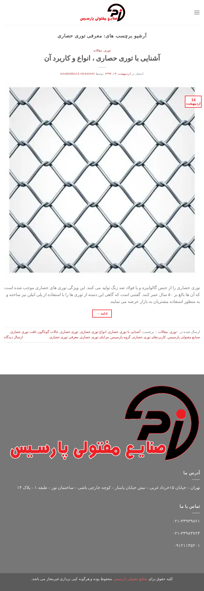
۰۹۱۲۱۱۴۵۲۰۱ (187, 545)
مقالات (97, 50)
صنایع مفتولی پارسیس (184, 337)
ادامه (102, 313)
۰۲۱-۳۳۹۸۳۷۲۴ (186, 533)
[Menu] (197, 12)
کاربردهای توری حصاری (149, 337)
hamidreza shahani (77, 73)
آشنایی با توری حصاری (124, 332)
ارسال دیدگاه (13, 337)
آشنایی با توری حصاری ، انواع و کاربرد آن (102, 58)
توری (107, 50)
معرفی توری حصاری (63, 337)
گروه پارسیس (120, 337)
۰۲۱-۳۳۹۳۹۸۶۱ (186, 521)
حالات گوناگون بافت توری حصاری (34, 332)
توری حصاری (69, 332)
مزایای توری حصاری (94, 337)
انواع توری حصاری (93, 332)
